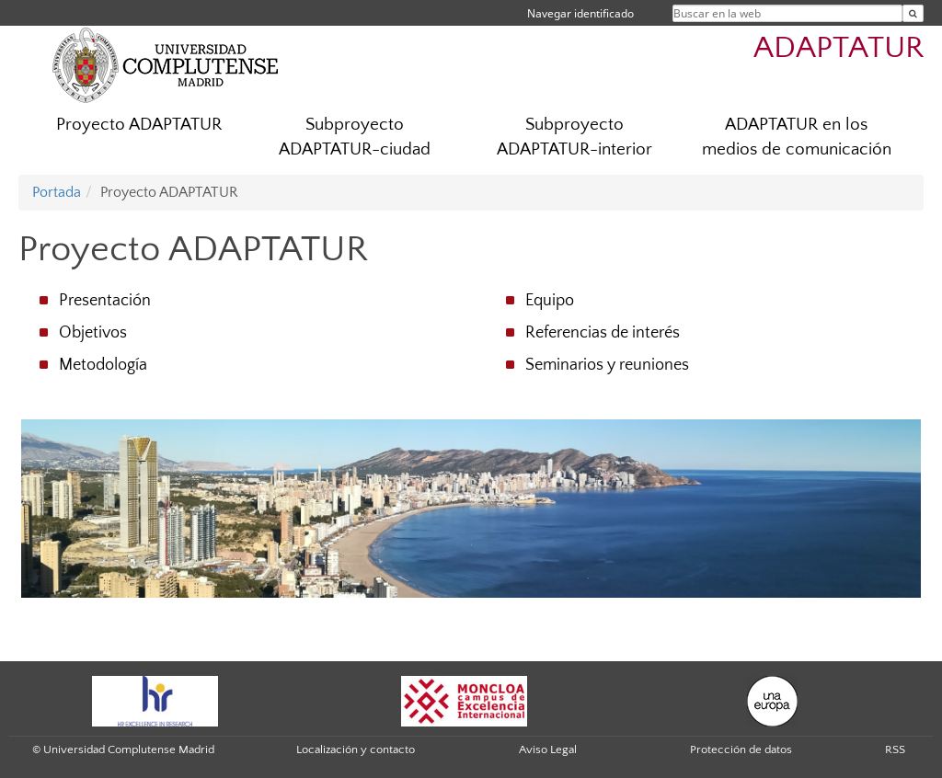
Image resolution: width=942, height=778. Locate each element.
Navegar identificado (580, 13)
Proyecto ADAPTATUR (139, 124)
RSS (895, 749)
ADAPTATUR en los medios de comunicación (796, 137)
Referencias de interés (602, 333)
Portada (56, 192)
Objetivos (93, 333)
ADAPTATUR (838, 48)
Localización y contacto (355, 749)
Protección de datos (741, 749)
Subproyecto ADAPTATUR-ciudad (355, 137)
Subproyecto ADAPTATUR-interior (574, 137)
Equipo (549, 301)
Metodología (103, 365)
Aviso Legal (548, 749)
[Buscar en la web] (913, 13)
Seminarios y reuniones (607, 365)
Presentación (105, 301)
